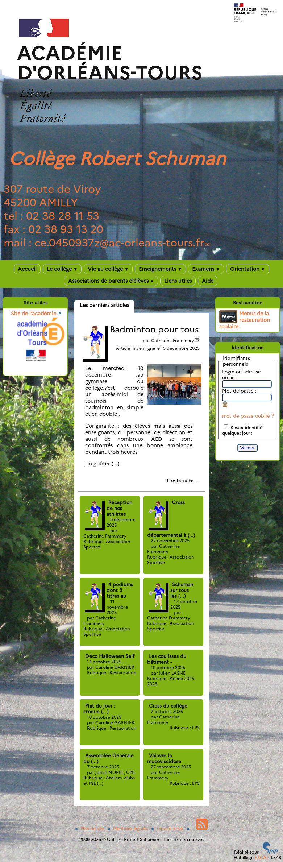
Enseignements (160, 269)
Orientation (247, 269)
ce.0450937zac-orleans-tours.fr (119, 242)
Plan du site (90, 828)
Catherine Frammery (172, 340)
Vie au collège (108, 269)
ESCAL (262, 857)
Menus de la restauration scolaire (244, 320)
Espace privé (167, 828)
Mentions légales (128, 828)
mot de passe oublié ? (248, 416)
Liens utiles (178, 281)
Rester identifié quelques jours (242, 430)
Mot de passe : (239, 391)
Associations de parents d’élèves (111, 281)
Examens (206, 269)
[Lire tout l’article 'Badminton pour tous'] (183, 481)
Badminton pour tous (154, 329)
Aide (207, 281)
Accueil (27, 269)
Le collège (62, 269)
